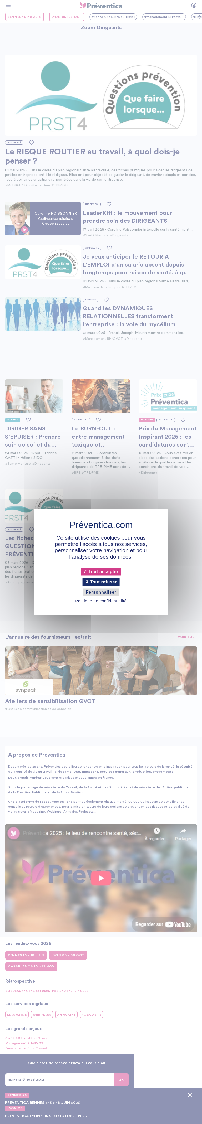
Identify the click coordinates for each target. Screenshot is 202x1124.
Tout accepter (100, 571)
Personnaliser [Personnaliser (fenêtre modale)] (101, 592)
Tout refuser (101, 582)
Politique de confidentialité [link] (101, 601)
